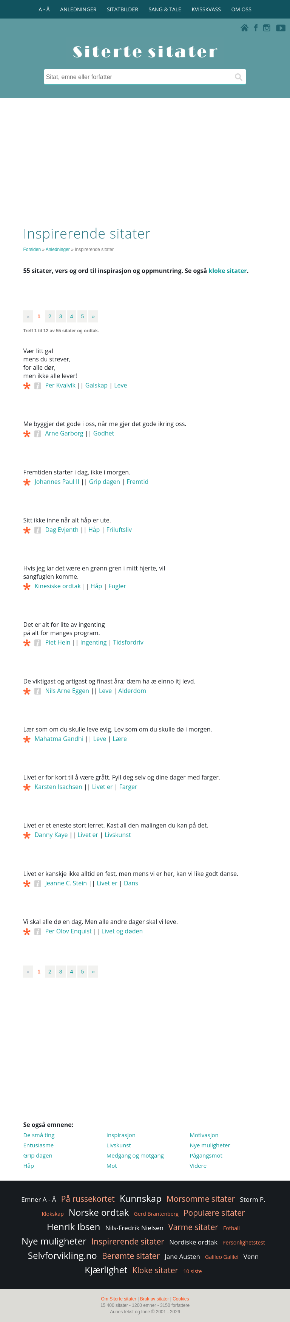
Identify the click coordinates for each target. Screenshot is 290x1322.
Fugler (117, 586)
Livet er (102, 787)
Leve (120, 385)
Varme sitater (193, 1227)
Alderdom (132, 691)
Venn (251, 1256)
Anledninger (58, 249)
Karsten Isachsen (58, 787)
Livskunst (118, 835)
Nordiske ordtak (193, 1242)
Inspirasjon (121, 1135)
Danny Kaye (51, 835)
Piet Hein (57, 642)
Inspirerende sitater (127, 1241)
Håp (94, 529)
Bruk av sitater (154, 1299)
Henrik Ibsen (73, 1226)
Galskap (96, 385)
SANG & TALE (165, 9)
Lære (120, 739)
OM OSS (241, 9)
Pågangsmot (206, 1155)
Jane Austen (182, 1256)
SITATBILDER (122, 9)
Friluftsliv (119, 529)
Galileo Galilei (221, 1256)
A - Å (44, 9)
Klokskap (52, 1213)
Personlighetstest (243, 1242)
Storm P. (252, 1199)
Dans (131, 883)
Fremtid (137, 481)
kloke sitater (227, 271)
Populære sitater (214, 1212)
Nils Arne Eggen (67, 691)
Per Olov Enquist (68, 931)
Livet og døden (122, 931)
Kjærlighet (106, 1269)
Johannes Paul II (56, 481)
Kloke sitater (155, 1270)
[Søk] (238, 76)
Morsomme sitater (201, 1198)
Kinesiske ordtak (57, 586)
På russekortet (88, 1198)
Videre (198, 1165)
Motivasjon (204, 1135)
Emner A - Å (38, 1199)
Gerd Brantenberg (156, 1213)
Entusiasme (38, 1145)
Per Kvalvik (60, 385)
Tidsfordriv (128, 642)
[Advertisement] (145, 160)
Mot (111, 1165)
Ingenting (93, 642)
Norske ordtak (99, 1212)
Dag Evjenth (62, 529)
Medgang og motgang (135, 1155)
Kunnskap (141, 1198)
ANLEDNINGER (78, 9)
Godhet (103, 433)
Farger (128, 787)
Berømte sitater (131, 1256)
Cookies (181, 1299)
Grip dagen (104, 481)
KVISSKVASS (206, 9)
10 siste (192, 1271)
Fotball (231, 1228)
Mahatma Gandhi (58, 739)
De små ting (38, 1135)
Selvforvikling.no (62, 1255)
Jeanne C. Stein (66, 883)
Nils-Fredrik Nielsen (134, 1227)
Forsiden (32, 249)
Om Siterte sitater (118, 1299)
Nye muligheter (210, 1145)
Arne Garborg (64, 433)
